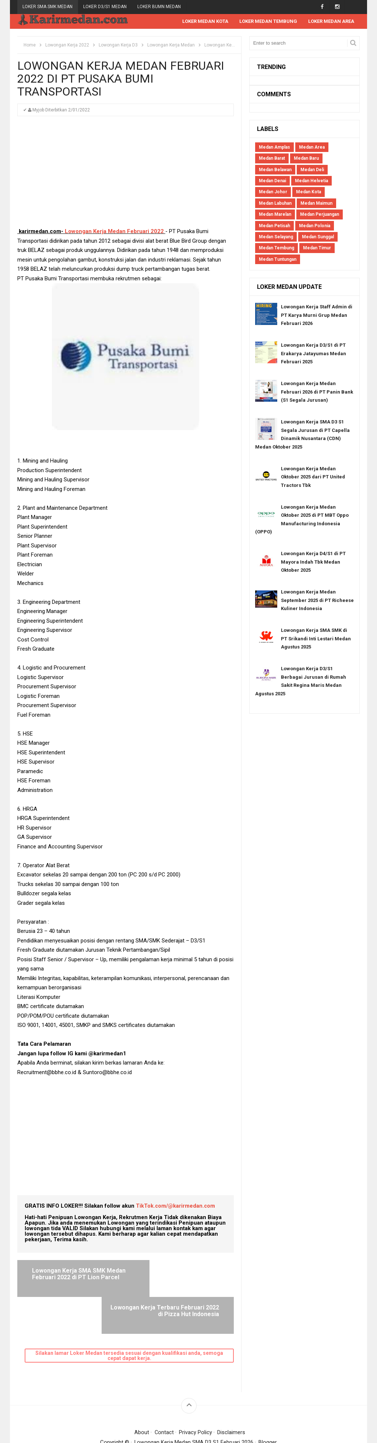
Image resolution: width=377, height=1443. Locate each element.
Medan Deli (312, 170)
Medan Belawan (275, 170)
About (141, 1395)
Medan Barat (272, 158)
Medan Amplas (274, 147)
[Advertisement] (125, 175)
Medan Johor (273, 192)
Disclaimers (232, 1395)
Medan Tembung (276, 248)
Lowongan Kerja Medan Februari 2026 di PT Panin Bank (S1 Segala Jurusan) (317, 392)
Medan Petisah (274, 226)
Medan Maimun (316, 203)
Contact (164, 1395)
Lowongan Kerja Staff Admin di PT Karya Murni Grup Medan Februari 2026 (316, 315)
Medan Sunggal (318, 237)
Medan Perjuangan (319, 214)
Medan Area (312, 147)
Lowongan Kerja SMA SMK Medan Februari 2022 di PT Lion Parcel (76, 1277)
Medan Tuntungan (277, 259)
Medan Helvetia (311, 181)
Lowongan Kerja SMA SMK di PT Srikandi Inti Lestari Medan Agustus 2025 (316, 639)
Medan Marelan (275, 214)
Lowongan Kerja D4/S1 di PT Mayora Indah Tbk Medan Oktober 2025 (313, 562)
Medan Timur (317, 248)
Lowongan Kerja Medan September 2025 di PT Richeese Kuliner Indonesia (317, 600)
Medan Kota (308, 192)
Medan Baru (306, 158)
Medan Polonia (314, 226)
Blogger (268, 1405)
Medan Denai (272, 181)
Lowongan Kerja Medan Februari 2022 (114, 231)
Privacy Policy (195, 1395)
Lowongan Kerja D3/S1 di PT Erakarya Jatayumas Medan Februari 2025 (313, 354)
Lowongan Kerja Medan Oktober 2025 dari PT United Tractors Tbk (313, 477)
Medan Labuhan (275, 203)
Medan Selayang (276, 237)
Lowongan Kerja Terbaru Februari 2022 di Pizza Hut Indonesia (183, 1277)
